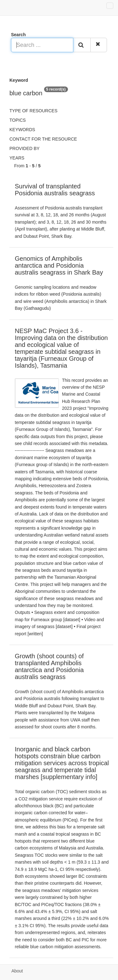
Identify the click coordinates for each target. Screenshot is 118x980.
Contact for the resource (43, 139)
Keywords (22, 129)
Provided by (24, 148)
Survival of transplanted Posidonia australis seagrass (55, 190)
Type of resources (33, 110)
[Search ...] (42, 45)
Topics (17, 120)
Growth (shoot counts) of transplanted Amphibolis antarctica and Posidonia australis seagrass (49, 666)
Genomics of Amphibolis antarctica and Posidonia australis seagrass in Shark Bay (59, 265)
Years (16, 157)
